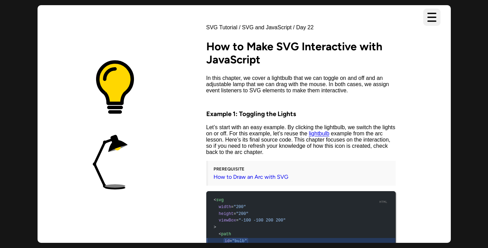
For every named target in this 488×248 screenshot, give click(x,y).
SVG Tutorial (222, 27)
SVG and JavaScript (267, 27)
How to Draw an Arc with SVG (251, 177)
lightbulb (319, 133)
